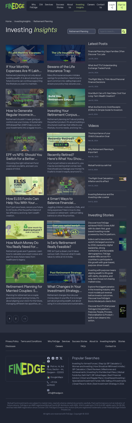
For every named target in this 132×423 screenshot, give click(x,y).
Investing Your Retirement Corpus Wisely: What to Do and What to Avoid (64, 117)
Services (49, 4)
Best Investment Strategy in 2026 (108, 383)
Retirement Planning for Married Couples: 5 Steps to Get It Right (24, 290)
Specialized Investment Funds (86, 381)
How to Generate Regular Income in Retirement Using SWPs (24, 115)
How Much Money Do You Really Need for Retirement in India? (22, 247)
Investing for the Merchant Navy (102, 372)
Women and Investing (82, 366)
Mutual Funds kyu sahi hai (99, 165)
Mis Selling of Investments (114, 381)
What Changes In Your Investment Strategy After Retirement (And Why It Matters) (64, 292)
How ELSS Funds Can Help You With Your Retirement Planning (22, 203)
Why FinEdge (33, 6)
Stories (121, 341)
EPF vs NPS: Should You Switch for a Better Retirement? (24, 159)
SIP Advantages (99, 375)
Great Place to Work (82, 383)
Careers (91, 4)
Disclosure (10, 346)
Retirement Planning (43, 21)
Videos (93, 125)
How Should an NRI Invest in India (109, 366)
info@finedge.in (55, 393)
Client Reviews (93, 369)
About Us (70, 6)
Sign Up (121, 6)
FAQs (83, 346)
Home (8, 21)
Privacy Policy (12, 341)
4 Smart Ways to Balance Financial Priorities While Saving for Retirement (64, 205)
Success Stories (60, 6)
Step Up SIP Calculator (109, 363)
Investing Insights (80, 6)
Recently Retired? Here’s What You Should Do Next (65, 159)
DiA (41, 4)
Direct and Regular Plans (92, 378)
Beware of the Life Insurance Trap (61, 69)
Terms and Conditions (31, 341)
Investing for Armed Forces (84, 363)
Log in (112, 6)
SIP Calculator (78, 369)
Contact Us (101, 6)
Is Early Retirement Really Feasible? (61, 245)
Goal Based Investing (114, 378)
